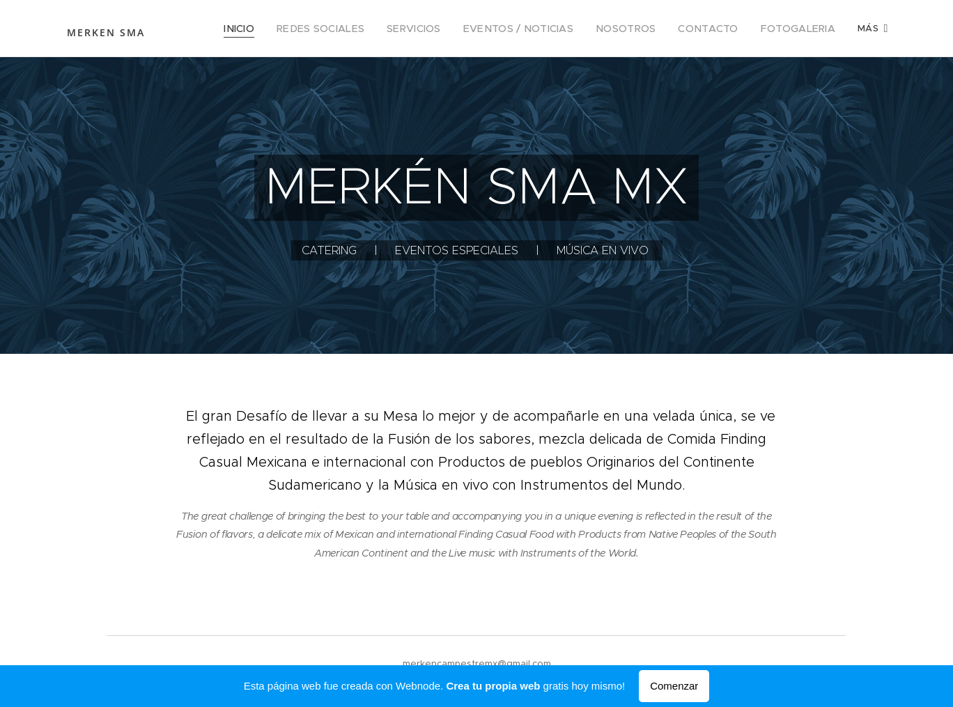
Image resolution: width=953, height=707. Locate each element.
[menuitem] (283, 28)
